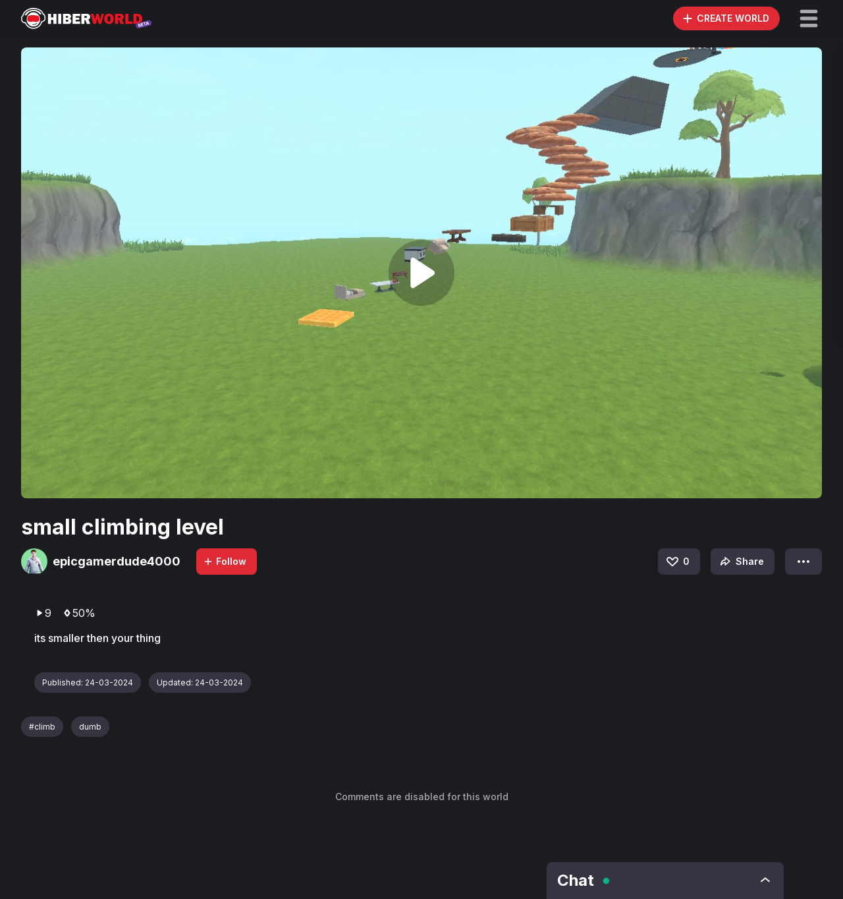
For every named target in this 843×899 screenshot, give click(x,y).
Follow (224, 561)
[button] (809, 18)
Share (740, 561)
